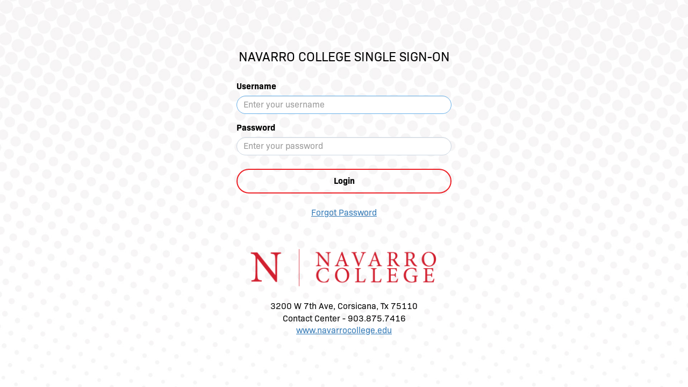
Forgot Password (344, 212)
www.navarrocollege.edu (344, 330)
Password (255, 128)
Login (344, 181)
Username (256, 86)
